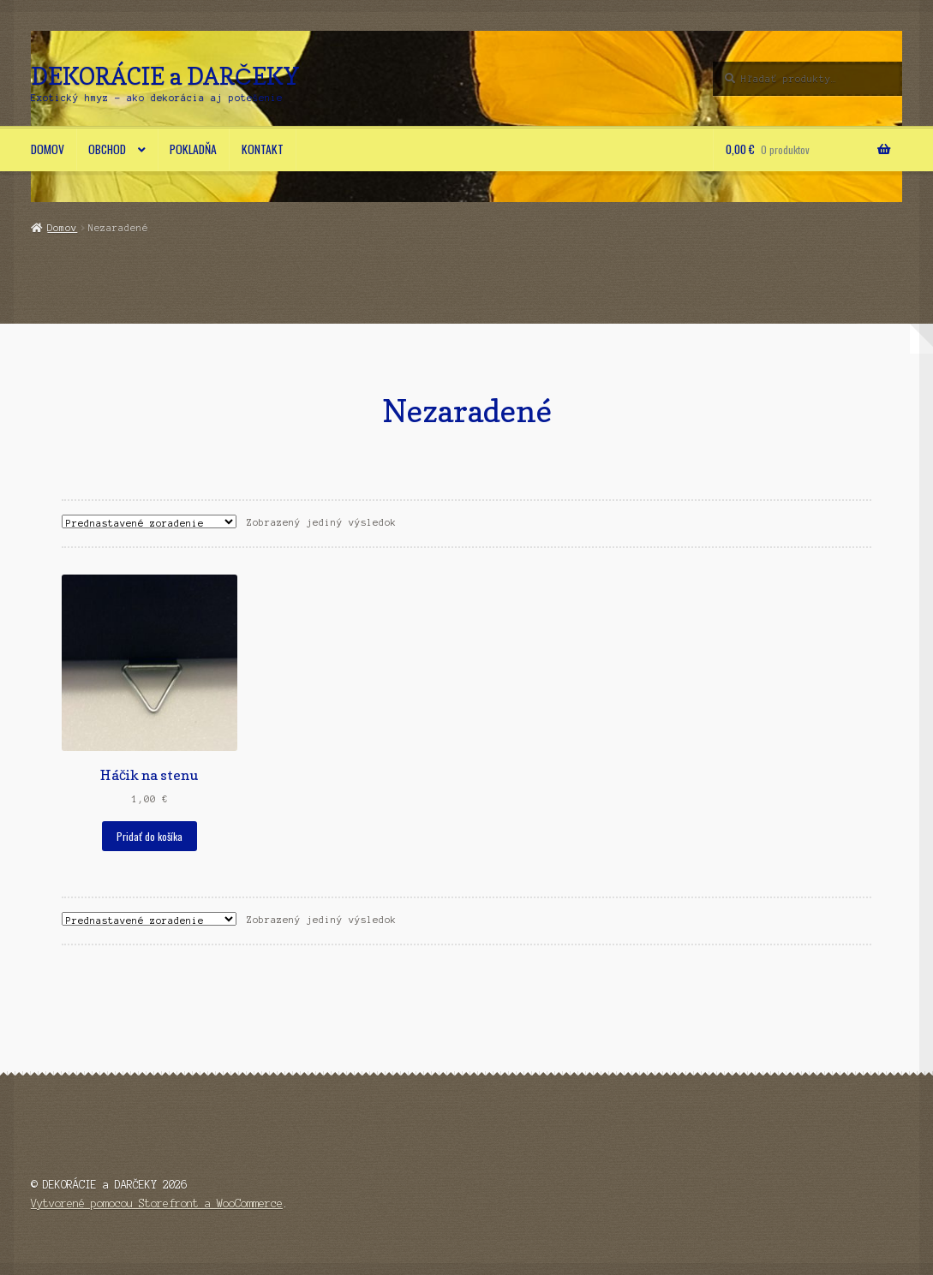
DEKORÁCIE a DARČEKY (165, 76)
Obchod (107, 149)
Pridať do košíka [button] (149, 836)
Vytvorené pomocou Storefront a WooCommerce (157, 1203)
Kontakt (263, 149)
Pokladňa (193, 149)
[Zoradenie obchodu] (149, 521)
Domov (47, 149)
